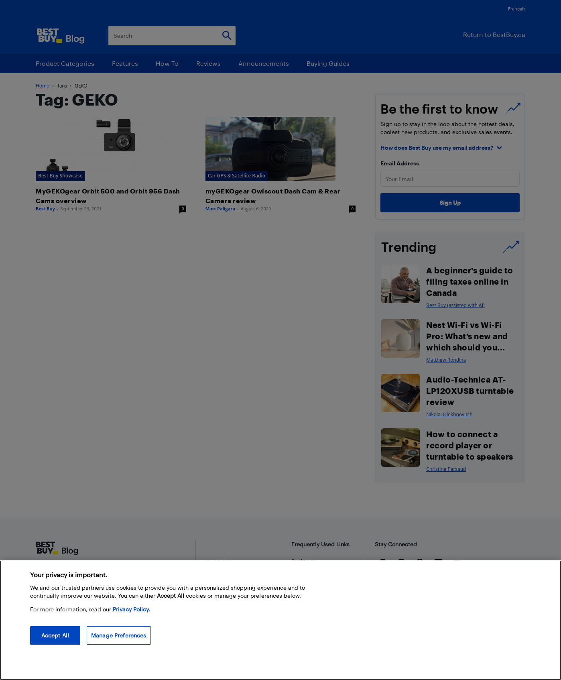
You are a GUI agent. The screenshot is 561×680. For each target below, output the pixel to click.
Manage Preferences (118, 635)
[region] (280, 620)
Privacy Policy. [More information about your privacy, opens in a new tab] (131, 609)
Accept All (55, 635)
